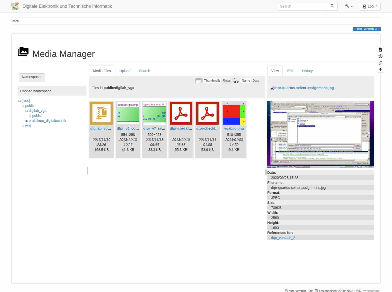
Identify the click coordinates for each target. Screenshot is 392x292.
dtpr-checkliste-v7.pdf (214, 128)
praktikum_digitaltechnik (47, 121)
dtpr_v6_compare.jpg (134, 128)
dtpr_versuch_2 (283, 238)
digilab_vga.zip (102, 128)
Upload (125, 71)
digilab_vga (37, 111)
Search (144, 71)
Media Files (102, 71)
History (307, 71)
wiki (28, 126)
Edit (290, 71)
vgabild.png (234, 128)
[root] (26, 101)
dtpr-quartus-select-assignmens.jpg (304, 88)
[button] (348, 6)
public (29, 106)
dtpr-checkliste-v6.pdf (188, 128)
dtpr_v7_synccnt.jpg (160, 128)
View (275, 71)
